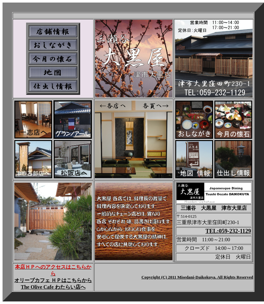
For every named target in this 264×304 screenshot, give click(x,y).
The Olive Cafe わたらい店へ (53, 287)
